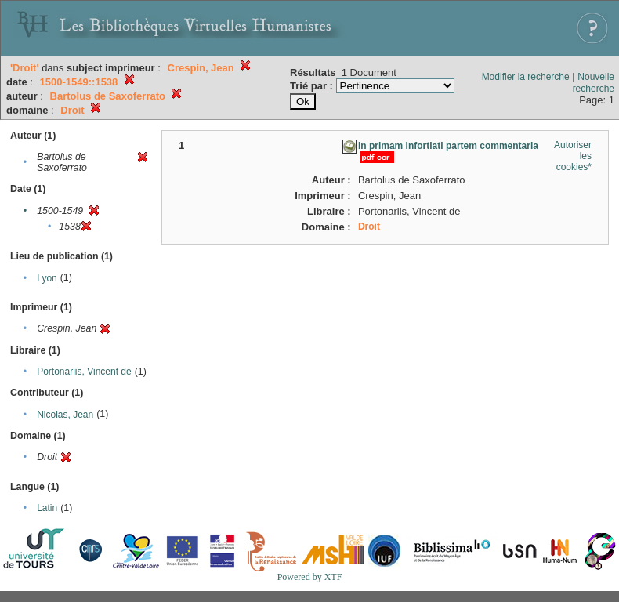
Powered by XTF (309, 576)
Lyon (47, 278)
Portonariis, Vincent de (84, 371)
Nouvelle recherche (593, 82)
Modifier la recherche (526, 76)
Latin (47, 507)
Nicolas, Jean (65, 414)
